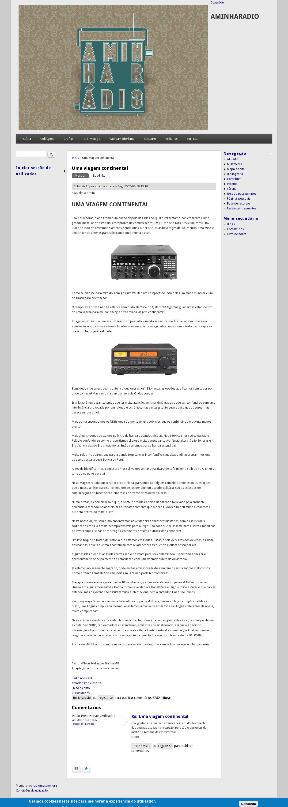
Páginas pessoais (238, 198)
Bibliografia (235, 174)
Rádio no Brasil (82, 678)
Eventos (232, 184)
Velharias (171, 138)
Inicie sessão (82, 698)
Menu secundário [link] (241, 218)
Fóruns (231, 188)
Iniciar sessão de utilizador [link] (33, 171)
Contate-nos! (235, 229)
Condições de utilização (32, 790)
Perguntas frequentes (241, 208)
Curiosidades (81, 693)
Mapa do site (236, 169)
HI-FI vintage (91, 138)
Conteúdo (217, 2)
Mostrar (82, 175)
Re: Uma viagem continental (159, 716)
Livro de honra (236, 234)
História (26, 138)
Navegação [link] (235, 153)
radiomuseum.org (45, 785)
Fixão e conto (81, 688)
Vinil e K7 (193, 138)
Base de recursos (238, 203)
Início (75, 157)
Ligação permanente (83, 723)
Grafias (68, 138)
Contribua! (234, 179)
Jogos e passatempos (241, 193)
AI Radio (233, 159)
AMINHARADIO (235, 16)
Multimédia (234, 164)
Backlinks (99, 175)
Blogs (231, 224)
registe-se (106, 698)
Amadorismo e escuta (86, 683)
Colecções (47, 138)
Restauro (150, 138)
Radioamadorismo (122, 138)
